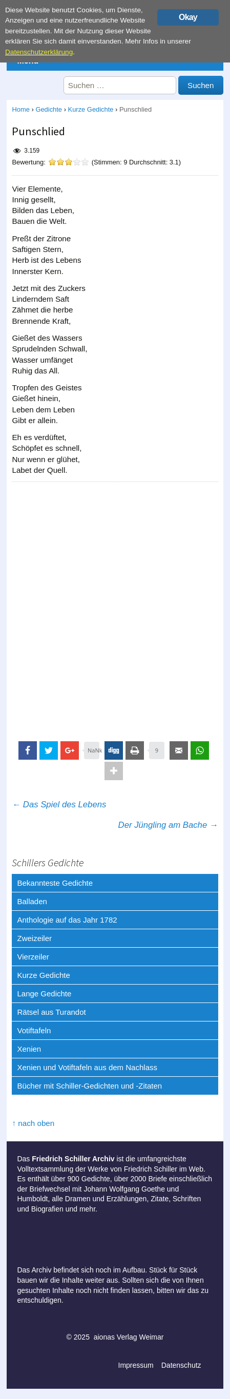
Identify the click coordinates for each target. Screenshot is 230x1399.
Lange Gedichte (44, 993)
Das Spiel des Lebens (59, 804)
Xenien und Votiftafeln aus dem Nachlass (87, 1067)
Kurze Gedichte (91, 109)
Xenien (29, 1049)
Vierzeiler (33, 956)
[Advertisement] (115, 607)
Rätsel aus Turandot (51, 1012)
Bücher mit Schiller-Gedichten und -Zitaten (89, 1085)
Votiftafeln (34, 1030)
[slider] (68, 162)
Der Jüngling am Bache (168, 825)
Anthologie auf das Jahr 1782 (67, 919)
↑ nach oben (33, 1123)
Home (20, 109)
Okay (188, 17)
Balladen (32, 901)
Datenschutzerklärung (39, 52)
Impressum (136, 1365)
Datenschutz (181, 1365)
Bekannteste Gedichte (55, 883)
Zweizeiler (34, 938)
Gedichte (48, 109)
